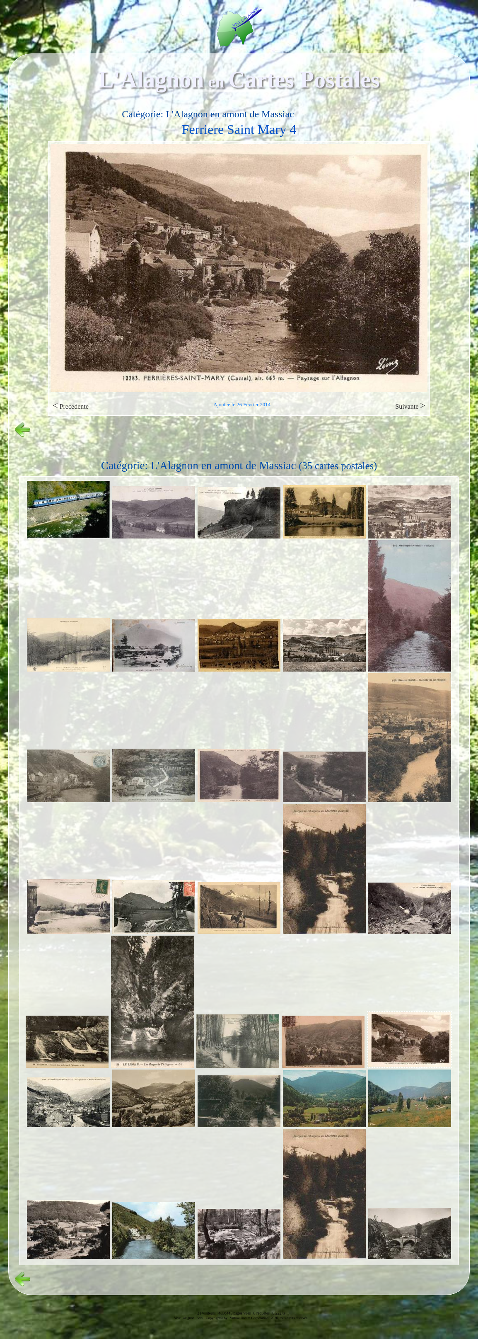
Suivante (410, 405)
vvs (200, 1318)
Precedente (71, 405)
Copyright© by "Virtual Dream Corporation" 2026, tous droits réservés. (257, 1318)
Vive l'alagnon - (186, 1318)
